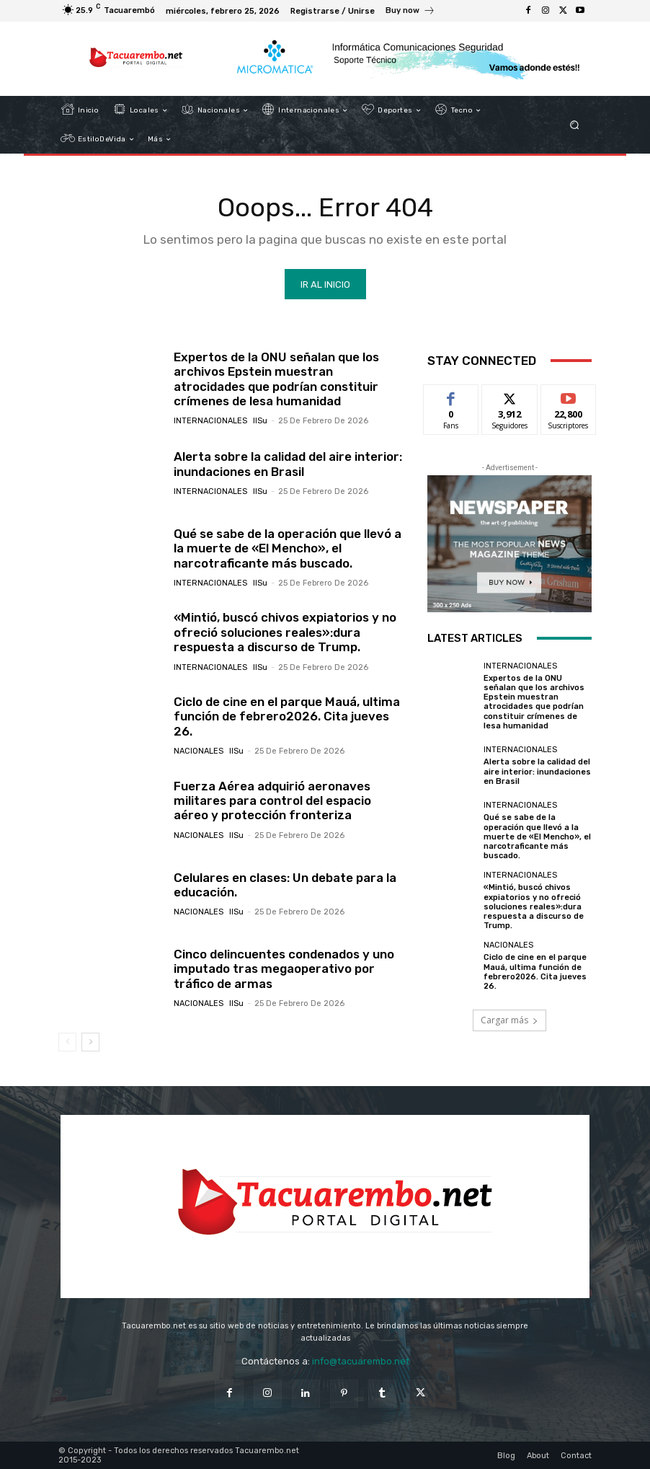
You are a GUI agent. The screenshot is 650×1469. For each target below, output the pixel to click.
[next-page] (90, 1042)
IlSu (260, 420)
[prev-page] (67, 1042)
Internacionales (210, 421)
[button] (575, 125)
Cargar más (509, 1020)
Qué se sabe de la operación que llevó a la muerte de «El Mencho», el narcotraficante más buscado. (287, 548)
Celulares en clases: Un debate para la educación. (285, 884)
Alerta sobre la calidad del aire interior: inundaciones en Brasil (288, 463)
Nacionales (198, 751)
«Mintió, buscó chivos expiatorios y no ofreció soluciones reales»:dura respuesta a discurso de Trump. (285, 632)
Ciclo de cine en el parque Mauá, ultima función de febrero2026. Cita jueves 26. (287, 716)
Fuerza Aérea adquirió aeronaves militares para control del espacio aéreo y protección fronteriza (272, 801)
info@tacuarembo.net (360, 1361)
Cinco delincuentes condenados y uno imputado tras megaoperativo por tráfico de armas (284, 969)
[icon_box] (410, 12)
